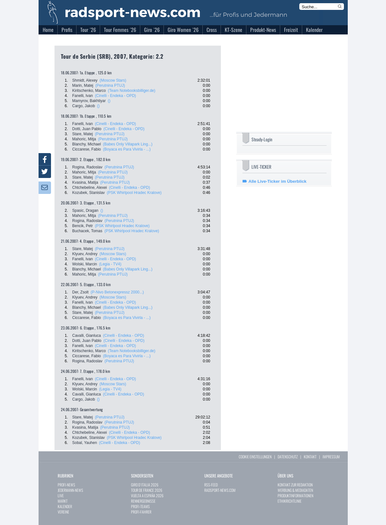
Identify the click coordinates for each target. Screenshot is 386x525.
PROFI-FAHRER (141, 511)
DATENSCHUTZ (288, 456)
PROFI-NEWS (66, 484)
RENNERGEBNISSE (143, 501)
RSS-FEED (211, 484)
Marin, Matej (82, 85)
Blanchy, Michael (86, 144)
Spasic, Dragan (85, 210)
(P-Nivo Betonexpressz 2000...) (117, 292)
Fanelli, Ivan (82, 95)
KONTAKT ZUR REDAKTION (295, 484)
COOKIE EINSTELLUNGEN (255, 456)
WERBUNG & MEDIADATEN (295, 490)
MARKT (63, 501)
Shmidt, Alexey (85, 80)
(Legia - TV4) (110, 264)
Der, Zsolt (80, 292)
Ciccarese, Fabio (86, 149)
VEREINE (63, 511)
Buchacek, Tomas (87, 231)
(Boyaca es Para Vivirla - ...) (126, 149)
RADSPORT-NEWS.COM (220, 490)
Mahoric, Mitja (84, 139)
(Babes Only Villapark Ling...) (127, 144)
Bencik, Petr (82, 226)
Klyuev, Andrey (85, 254)
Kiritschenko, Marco (89, 90)
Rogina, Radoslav (87, 167)
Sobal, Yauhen (84, 442)
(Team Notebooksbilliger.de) (132, 90)
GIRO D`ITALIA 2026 (144, 484)
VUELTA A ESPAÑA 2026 (147, 495)
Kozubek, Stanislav (88, 192)
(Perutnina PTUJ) (110, 85)
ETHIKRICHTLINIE (290, 501)
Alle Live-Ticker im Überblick (278, 181)
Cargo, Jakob (83, 106)
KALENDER (65, 506)
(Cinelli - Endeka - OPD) (115, 95)
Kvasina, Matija (85, 182)
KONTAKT (310, 456)
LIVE (61, 495)
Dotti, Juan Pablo (86, 129)
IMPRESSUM (331, 456)
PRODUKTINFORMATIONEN (295, 495)
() (109, 101)
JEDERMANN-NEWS (70, 490)
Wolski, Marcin (84, 264)
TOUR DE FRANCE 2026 (146, 490)
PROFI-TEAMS (140, 506)
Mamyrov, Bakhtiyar (89, 101)
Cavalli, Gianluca (86, 335)
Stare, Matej (82, 134)
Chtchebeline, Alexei (89, 187)
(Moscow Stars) (113, 80)
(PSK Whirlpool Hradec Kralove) (134, 192)
